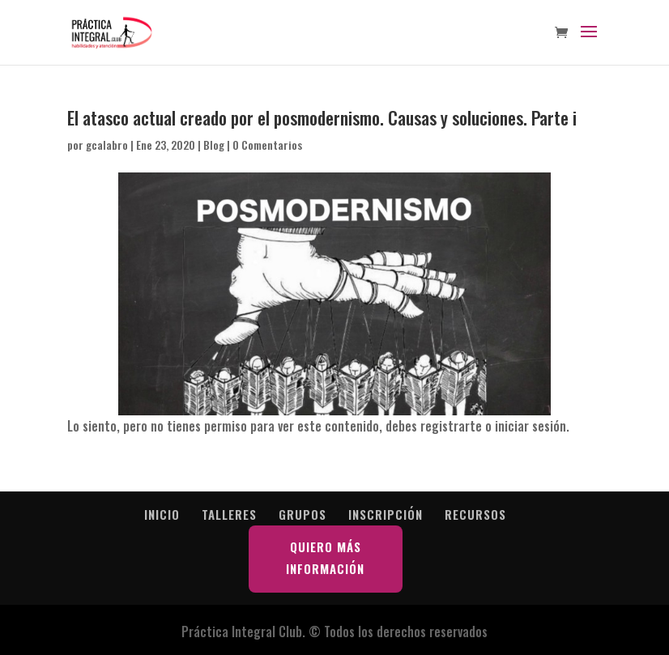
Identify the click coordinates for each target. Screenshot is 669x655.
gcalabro (107, 144)
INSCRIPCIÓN (385, 514)
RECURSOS (475, 514)
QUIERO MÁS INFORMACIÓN (325, 557)
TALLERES (229, 514)
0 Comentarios (267, 144)
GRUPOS (302, 514)
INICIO (162, 514)
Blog (213, 144)
